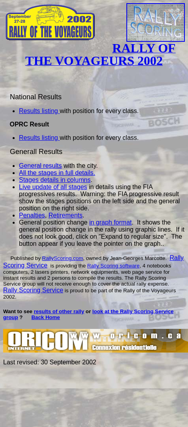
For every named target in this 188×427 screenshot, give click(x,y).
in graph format (110, 222)
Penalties (32, 215)
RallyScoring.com (62, 258)
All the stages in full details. (57, 172)
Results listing (39, 111)
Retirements (66, 215)
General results (40, 165)
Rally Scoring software (113, 266)
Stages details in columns (54, 179)
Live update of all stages (53, 187)
